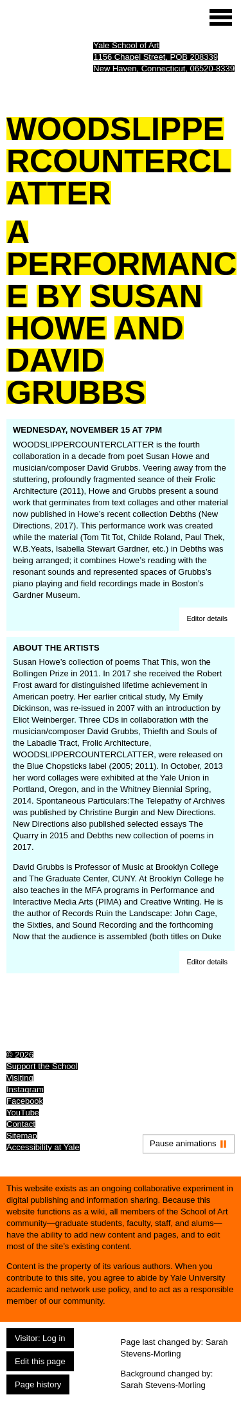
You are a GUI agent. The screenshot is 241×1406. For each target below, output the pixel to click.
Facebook (24, 1101)
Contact (20, 1124)
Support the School (42, 1066)
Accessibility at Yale (43, 1147)
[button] (207, 619)
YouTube (22, 1112)
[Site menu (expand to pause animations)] (221, 17)
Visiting (19, 1078)
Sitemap (21, 1135)
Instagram (25, 1089)
